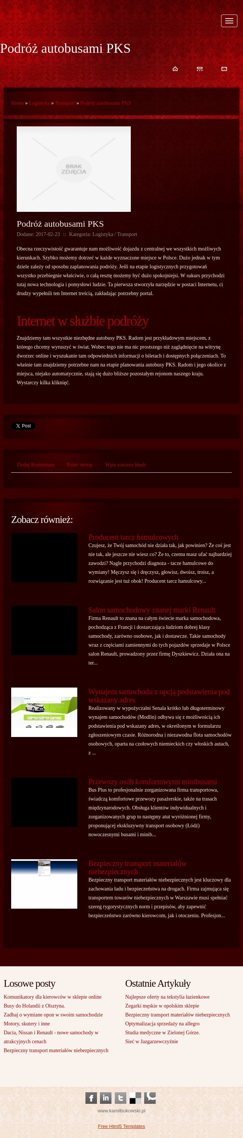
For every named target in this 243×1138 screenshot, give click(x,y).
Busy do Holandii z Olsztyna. (34, 1006)
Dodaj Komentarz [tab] (35, 465)
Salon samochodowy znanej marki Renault (152, 610)
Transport (65, 103)
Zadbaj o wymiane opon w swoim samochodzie (53, 1015)
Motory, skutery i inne (27, 1024)
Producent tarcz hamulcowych (133, 537)
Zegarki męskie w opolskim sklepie (162, 1006)
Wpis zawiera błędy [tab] (125, 465)
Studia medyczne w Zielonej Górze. (162, 1032)
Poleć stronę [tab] (80, 465)
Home (17, 103)
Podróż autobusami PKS (105, 103)
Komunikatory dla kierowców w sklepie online (52, 997)
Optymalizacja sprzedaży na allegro (162, 1024)
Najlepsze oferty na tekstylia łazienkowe (167, 997)
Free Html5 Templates (121, 1126)
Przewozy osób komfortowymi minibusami (152, 781)
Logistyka (39, 103)
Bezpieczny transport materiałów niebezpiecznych (137, 867)
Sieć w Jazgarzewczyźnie (151, 1041)
